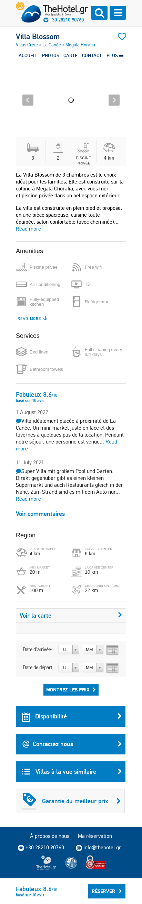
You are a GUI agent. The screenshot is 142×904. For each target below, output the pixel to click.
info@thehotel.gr (98, 847)
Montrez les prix (71, 690)
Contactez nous (72, 744)
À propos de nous (49, 836)
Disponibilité (72, 716)
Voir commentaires (40, 514)
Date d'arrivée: (37, 649)
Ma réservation (95, 836)
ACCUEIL (28, 55)
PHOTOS (50, 55)
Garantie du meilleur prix (71, 801)
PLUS (114, 55)
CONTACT (92, 55)
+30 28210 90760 (67, 20)
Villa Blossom (38, 36)
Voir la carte (71, 615)
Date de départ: (38, 667)
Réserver (107, 891)
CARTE (70, 55)
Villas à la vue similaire (72, 771)
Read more (28, 228)
